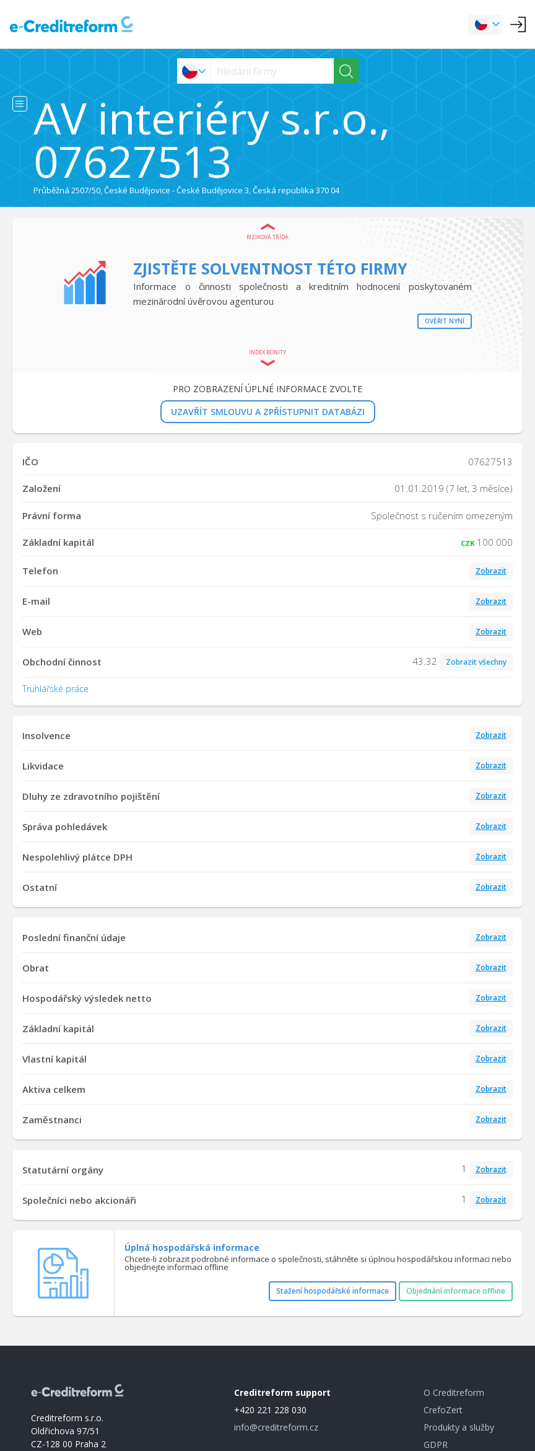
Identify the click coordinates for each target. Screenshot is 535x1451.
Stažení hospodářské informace (332, 1291)
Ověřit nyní (444, 321)
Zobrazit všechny (476, 662)
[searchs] (272, 71)
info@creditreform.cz (276, 1427)
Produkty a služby (459, 1427)
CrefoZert (443, 1410)
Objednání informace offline (455, 1291)
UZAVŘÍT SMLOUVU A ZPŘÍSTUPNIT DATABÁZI (268, 412)
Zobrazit (491, 571)
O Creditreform (454, 1392)
